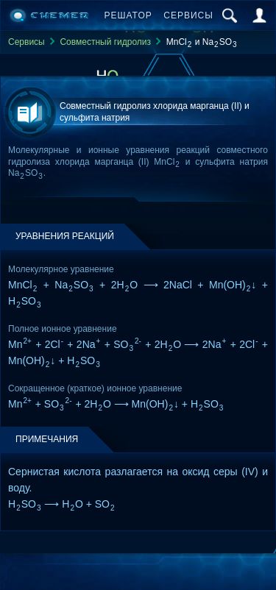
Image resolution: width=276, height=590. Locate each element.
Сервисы (188, 15)
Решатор (128, 15)
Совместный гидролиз (105, 42)
